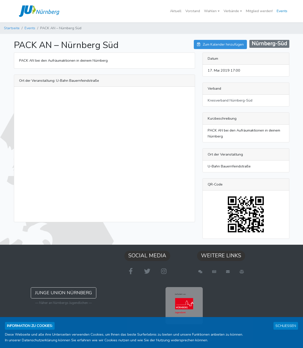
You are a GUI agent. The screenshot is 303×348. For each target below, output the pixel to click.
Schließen (285, 325)
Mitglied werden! (259, 10)
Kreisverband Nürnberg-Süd (230, 100)
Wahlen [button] (210, 10)
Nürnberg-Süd (269, 43)
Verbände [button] (231, 10)
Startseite (12, 28)
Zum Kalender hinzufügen (220, 44)
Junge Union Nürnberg (63, 293)
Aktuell (175, 10)
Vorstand (192, 10)
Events (282, 10)
